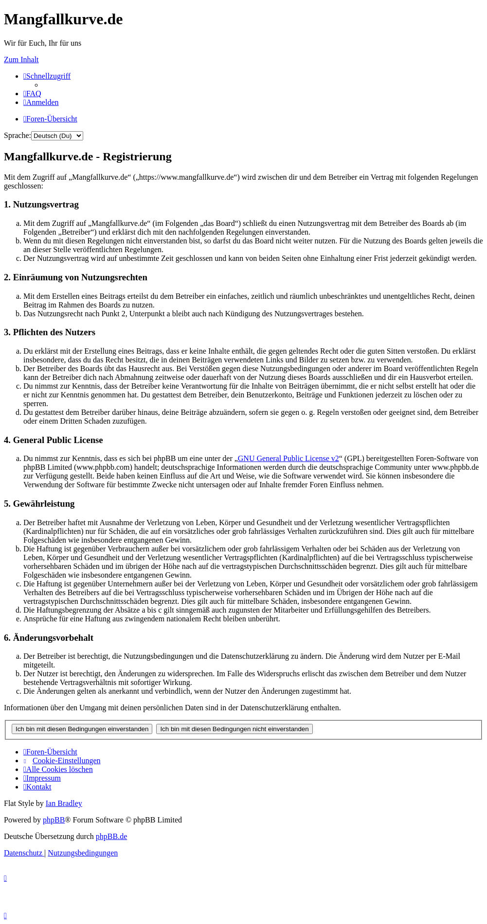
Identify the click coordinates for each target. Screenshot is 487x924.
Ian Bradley (64, 803)
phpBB (54, 820)
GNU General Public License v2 (288, 458)
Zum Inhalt (21, 59)
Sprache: (17, 135)
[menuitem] (32, 93)
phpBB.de (111, 836)
